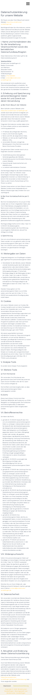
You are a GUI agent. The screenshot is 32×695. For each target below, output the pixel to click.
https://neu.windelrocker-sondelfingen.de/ (14, 110)
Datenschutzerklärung (21, 686)
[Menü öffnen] (28, 4)
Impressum (7, 686)
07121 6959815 (10, 76)
